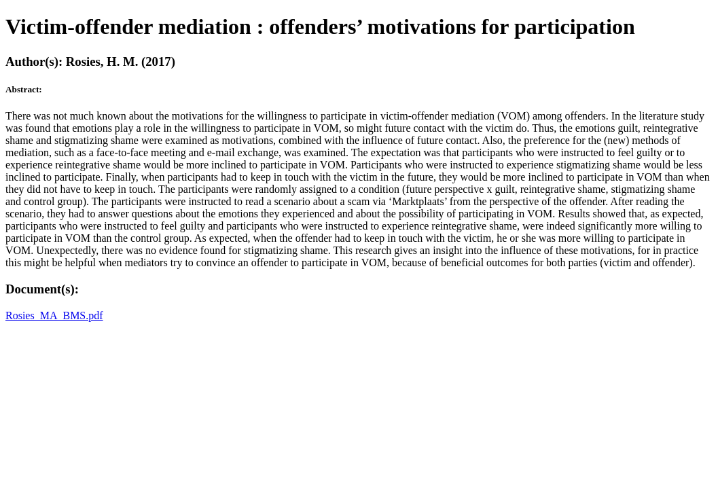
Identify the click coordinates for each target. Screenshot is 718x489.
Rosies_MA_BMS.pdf (54, 315)
